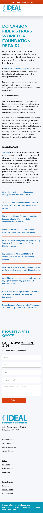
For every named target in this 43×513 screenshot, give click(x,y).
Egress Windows (9, 447)
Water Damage (8, 451)
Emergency (6, 486)
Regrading (6, 472)
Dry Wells (6, 465)
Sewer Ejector (7, 490)
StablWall (6, 152)
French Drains (7, 468)
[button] (38, 10)
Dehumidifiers (7, 493)
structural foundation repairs (17, 68)
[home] (11, 8)
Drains (4, 461)
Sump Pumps (7, 482)
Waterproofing (8, 439)
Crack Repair (7, 443)
